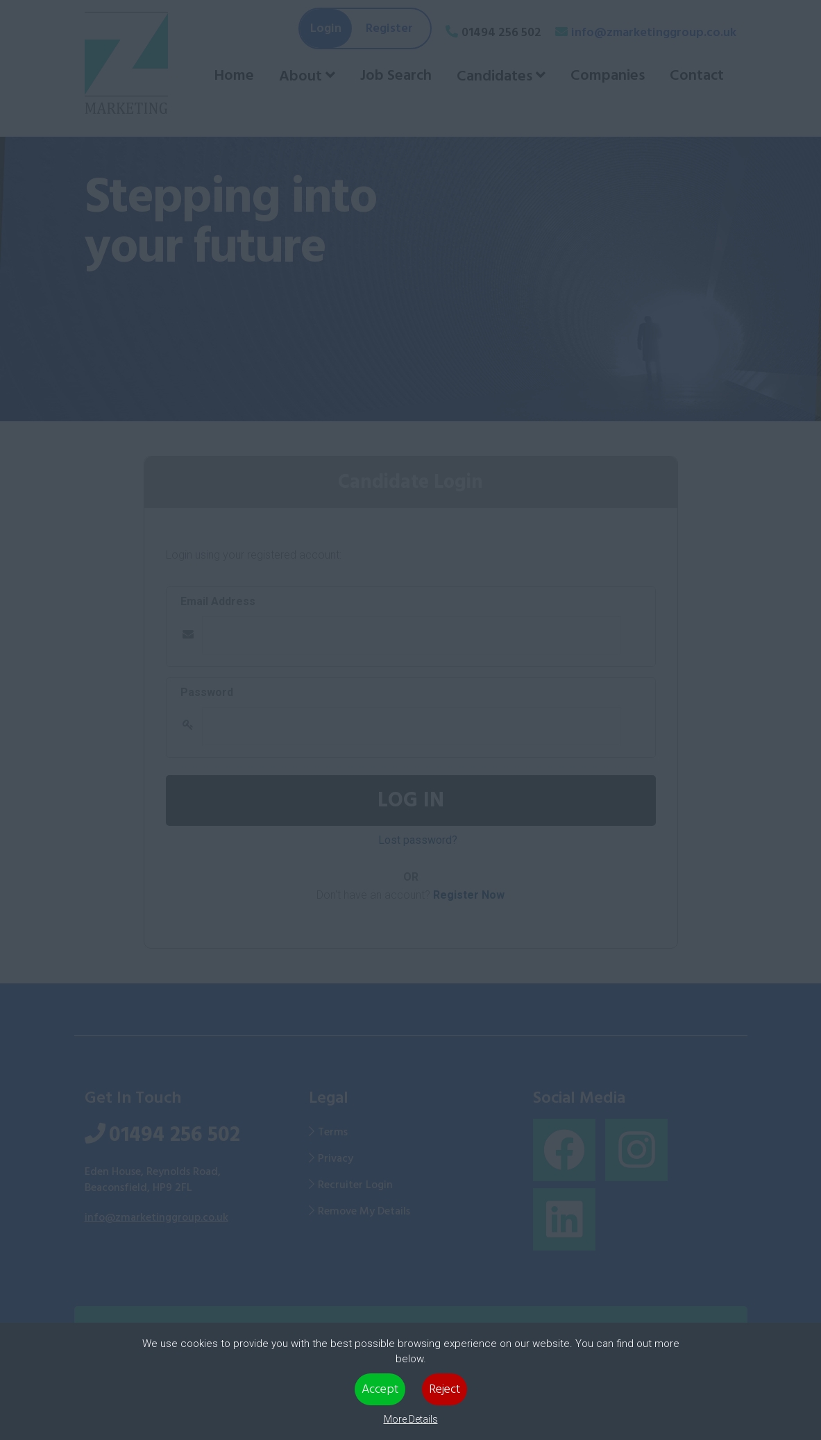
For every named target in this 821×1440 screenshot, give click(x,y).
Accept (380, 1389)
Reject (444, 1389)
